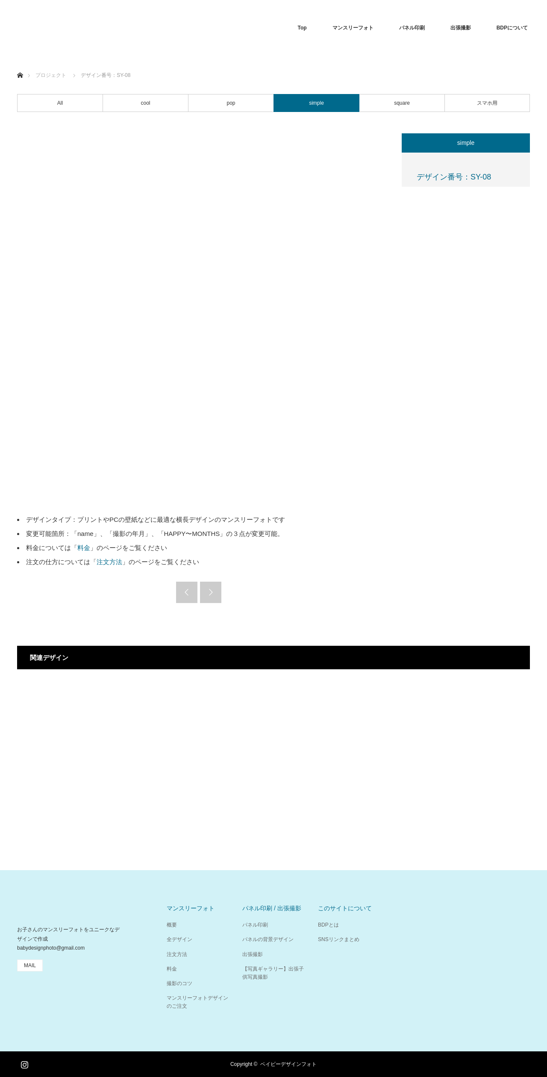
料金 (83, 547)
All (60, 103)
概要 (172, 925)
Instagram (23, 1062)
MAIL (30, 965)
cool (145, 103)
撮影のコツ (179, 983)
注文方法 (109, 561)
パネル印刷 (412, 28)
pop (230, 103)
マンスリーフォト (352, 28)
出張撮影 (460, 28)
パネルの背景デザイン (268, 939)
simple (316, 103)
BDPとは (328, 925)
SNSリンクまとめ (338, 939)
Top (302, 28)
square (402, 103)
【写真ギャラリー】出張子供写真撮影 (273, 973)
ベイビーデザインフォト (288, 1064)
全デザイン (179, 939)
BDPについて (512, 28)
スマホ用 (487, 103)
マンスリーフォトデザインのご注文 (197, 1002)
